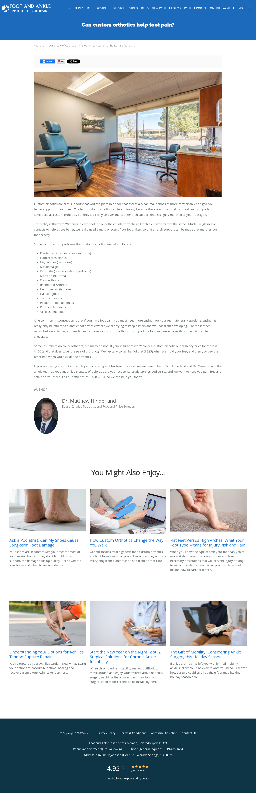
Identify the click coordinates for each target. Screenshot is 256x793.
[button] (250, 8)
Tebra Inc (86, 733)
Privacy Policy (106, 733)
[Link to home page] (26, 8)
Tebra (145, 778)
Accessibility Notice (164, 733)
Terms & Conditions (133, 733)
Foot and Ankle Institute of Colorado (55, 45)
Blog (84, 45)
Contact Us (189, 733)
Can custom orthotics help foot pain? (113, 45)
